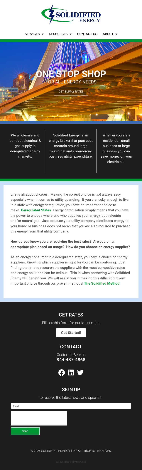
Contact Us (87, 34)
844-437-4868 (71, 359)
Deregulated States (36, 210)
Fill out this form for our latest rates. (71, 323)
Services (34, 33)
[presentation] (39, 418)
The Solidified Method (101, 283)
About (110, 33)
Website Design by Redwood (71, 461)
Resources (60, 33)
